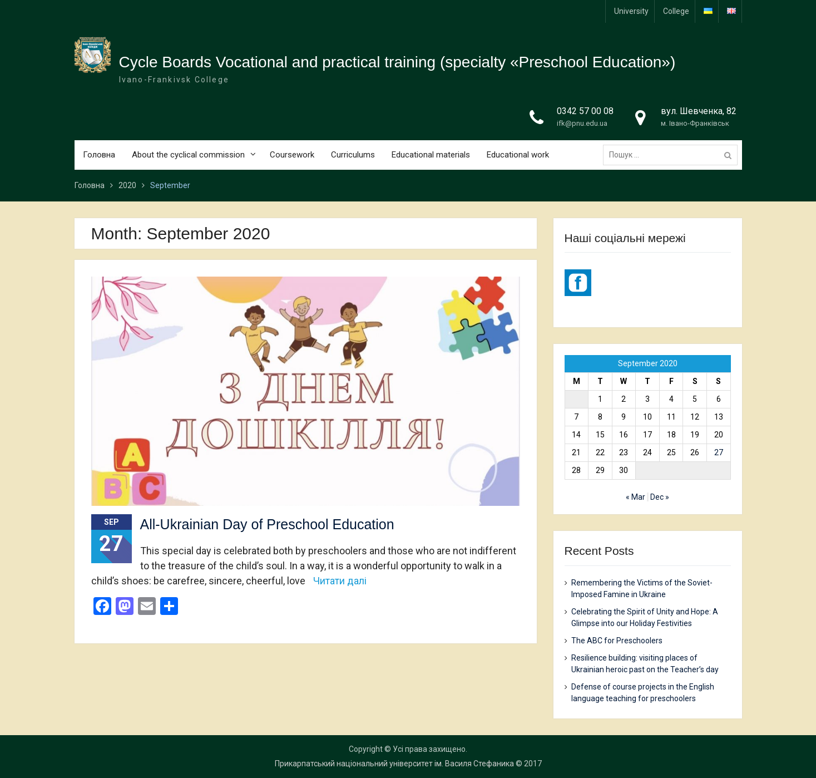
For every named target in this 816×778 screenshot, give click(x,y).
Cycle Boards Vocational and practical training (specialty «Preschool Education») (397, 62)
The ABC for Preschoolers (616, 640)
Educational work (518, 155)
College (676, 11)
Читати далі (340, 581)
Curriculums (353, 155)
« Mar (635, 497)
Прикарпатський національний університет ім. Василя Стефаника (394, 763)
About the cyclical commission (188, 155)
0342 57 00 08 (585, 111)
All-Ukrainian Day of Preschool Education (267, 524)
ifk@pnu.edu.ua (582, 123)
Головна (99, 155)
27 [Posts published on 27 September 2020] (718, 452)
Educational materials (431, 155)
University (631, 11)
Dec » (659, 497)
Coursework (292, 155)
